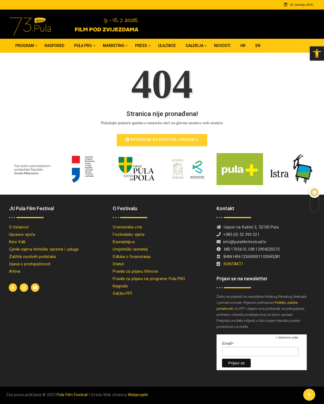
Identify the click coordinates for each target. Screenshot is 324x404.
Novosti (222, 45)
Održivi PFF (123, 293)
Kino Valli (17, 241)
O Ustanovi (19, 226)
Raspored (54, 45)
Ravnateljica (123, 241)
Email (228, 343)
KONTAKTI (234, 263)
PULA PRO (83, 45)
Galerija (194, 45)
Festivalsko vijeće (129, 234)
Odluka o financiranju (132, 256)
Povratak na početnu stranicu (162, 139)
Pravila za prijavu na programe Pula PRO (149, 278)
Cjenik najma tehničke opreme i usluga (44, 248)
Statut (118, 263)
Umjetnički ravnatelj (130, 248)
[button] (317, 53)
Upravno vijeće (22, 234)
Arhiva (15, 271)
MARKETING (113, 45)
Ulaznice (167, 45)
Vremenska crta (127, 226)
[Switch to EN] (257, 45)
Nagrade (120, 285)
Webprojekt (138, 394)
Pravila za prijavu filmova (135, 271)
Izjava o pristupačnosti (29, 263)
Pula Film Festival (72, 394)
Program (24, 45)
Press (141, 45)
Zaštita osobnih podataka (32, 256)
